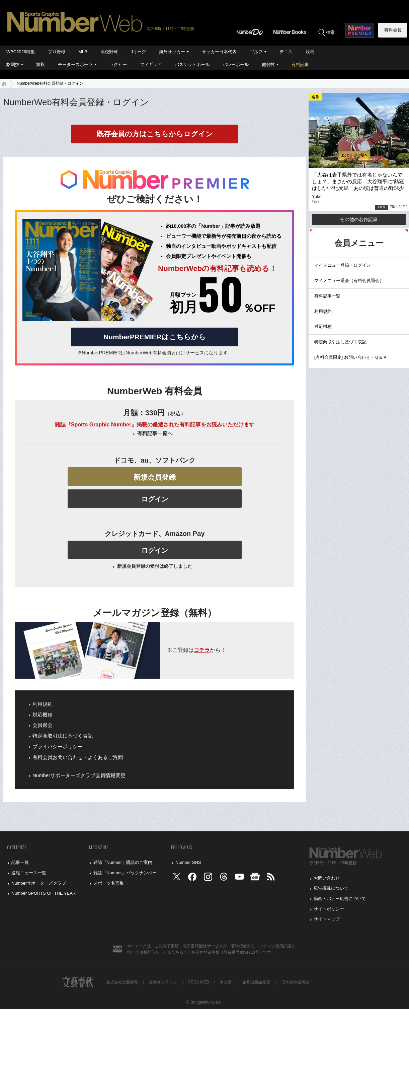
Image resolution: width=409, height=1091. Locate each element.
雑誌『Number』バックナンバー (125, 872)
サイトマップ (327, 919)
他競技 (268, 64)
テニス (286, 51)
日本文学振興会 (295, 982)
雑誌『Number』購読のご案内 (122, 862)
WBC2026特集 (20, 51)
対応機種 (42, 715)
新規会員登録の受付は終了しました (154, 566)
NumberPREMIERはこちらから (154, 337)
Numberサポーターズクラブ (38, 883)
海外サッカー (172, 51)
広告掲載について (331, 888)
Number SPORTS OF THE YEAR (43, 893)
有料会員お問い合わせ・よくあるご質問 (77, 757)
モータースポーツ (75, 64)
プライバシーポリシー (57, 746)
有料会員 (393, 29)
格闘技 (12, 64)
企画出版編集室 (256, 982)
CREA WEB (198, 982)
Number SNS (188, 862)
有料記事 (300, 64)
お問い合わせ (327, 878)
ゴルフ (256, 51)
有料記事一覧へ (154, 433)
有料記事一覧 (327, 295)
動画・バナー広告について (340, 898)
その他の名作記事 (359, 219)
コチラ (202, 650)
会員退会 (42, 725)
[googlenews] (255, 878)
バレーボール (236, 64)
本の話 (226, 982)
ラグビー (118, 64)
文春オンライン (163, 982)
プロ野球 (56, 51)
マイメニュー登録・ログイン (342, 265)
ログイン (154, 499)
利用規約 (42, 704)
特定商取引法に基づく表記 (62, 736)
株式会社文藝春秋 (122, 982)
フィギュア (151, 64)
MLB (82, 51)
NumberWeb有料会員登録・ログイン (50, 83)
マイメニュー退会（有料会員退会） (349, 280)
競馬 (310, 51)
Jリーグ (138, 51)
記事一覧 (20, 862)
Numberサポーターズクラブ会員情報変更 (79, 775)
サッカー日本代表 (219, 51)
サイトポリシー (329, 908)
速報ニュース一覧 (28, 872)
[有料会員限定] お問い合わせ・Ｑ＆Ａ (350, 357)
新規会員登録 (155, 477)
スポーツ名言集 (108, 883)
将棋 (40, 64)
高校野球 (109, 51)
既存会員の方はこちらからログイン (155, 134)
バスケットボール (192, 64)
